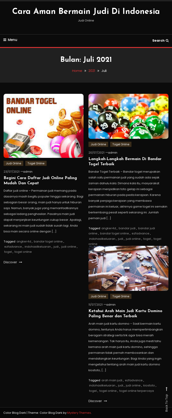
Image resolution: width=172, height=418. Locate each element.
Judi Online (13, 163)
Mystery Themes (79, 413)
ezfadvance (13, 246)
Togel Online (36, 163)
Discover (13, 262)
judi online (68, 246)
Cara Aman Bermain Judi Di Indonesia (86, 12)
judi (56, 246)
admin (27, 171)
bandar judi (127, 228)
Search (160, 40)
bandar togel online (48, 241)
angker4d (24, 241)
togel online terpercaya (136, 391)
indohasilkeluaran (38, 246)
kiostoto (149, 385)
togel (8, 252)
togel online (23, 252)
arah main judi (111, 380)
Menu (10, 39)
